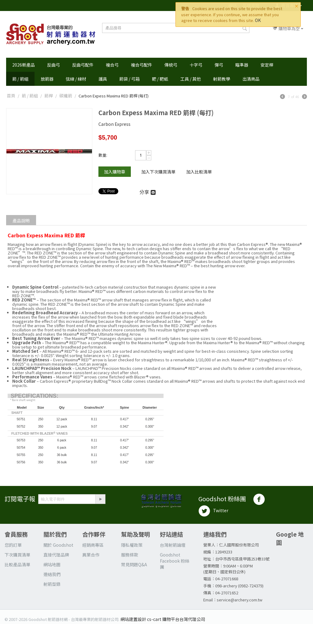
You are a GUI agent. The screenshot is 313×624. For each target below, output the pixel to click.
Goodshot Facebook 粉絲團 (174, 561)
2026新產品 (23, 65)
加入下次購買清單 (158, 172)
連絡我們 (52, 574)
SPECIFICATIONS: (34, 396)
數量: (102, 155)
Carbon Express (114, 124)
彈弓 (219, 65)
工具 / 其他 (190, 79)
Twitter (213, 511)
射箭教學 (221, 79)
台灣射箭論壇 (173, 545)
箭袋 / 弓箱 (129, 79)
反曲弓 (53, 65)
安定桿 (266, 65)
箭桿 (48, 96)
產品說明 (21, 220)
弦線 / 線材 (76, 79)
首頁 (11, 96)
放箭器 (47, 79)
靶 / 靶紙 (160, 79)
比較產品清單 (17, 564)
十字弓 (196, 65)
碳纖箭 (65, 96)
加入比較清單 (199, 172)
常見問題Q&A (134, 564)
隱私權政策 (131, 545)
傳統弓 (170, 65)
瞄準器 (241, 65)
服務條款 (129, 555)
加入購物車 (114, 172)
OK (258, 20)
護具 (102, 79)
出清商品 (251, 79)
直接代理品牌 (56, 555)
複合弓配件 (141, 65)
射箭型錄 (52, 584)
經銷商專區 (93, 545)
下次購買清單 (17, 555)
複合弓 (112, 65)
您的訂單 (13, 545)
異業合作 (90, 555)
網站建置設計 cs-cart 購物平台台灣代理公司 (162, 619)
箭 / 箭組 (20, 79)
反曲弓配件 (83, 65)
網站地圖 (52, 564)
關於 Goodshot (58, 545)
